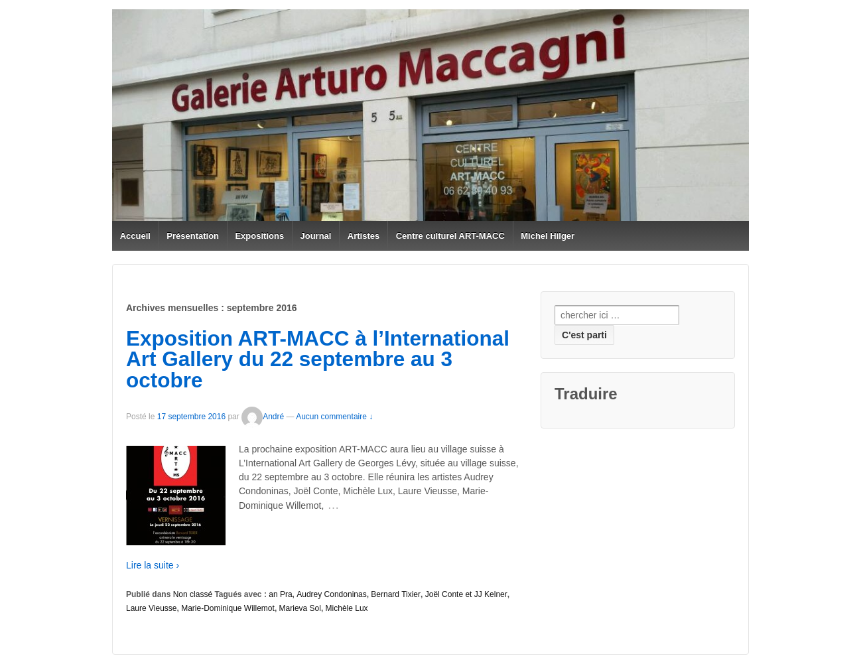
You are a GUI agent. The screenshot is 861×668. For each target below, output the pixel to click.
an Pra (280, 594)
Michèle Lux (347, 608)
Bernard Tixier (396, 594)
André (262, 416)
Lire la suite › (152, 565)
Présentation (192, 236)
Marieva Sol (300, 608)
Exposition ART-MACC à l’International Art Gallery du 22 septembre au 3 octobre (317, 359)
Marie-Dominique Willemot (228, 608)
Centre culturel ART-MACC (450, 236)
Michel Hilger (547, 236)
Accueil (135, 236)
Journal (316, 236)
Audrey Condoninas (331, 594)
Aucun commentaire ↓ (334, 416)
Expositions (259, 236)
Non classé (192, 594)
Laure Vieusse (151, 608)
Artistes (363, 236)
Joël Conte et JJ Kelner (466, 594)
